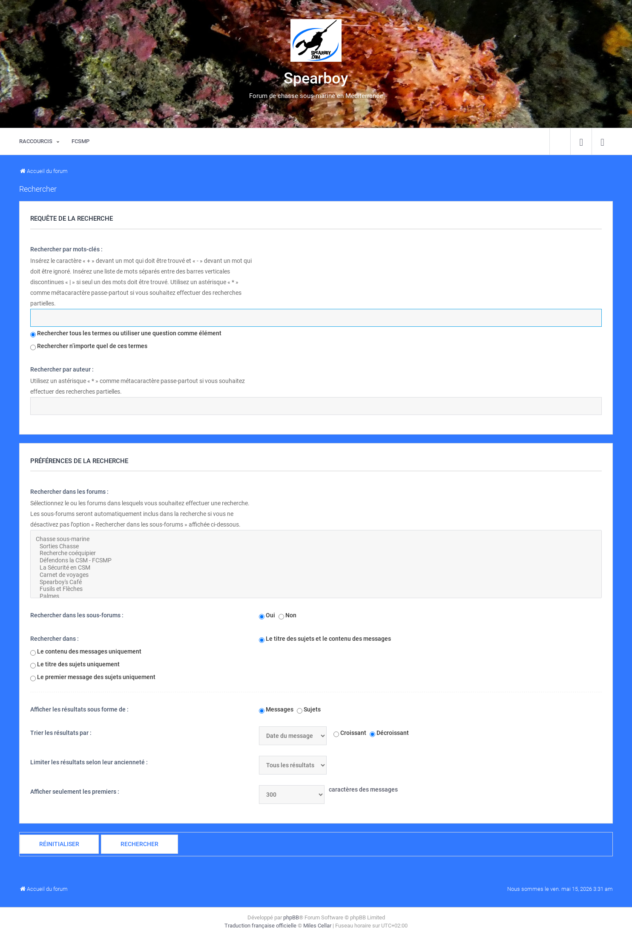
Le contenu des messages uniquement (85, 652)
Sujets (309, 710)
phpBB (291, 917)
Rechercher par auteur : (62, 369)
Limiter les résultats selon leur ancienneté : (89, 762)
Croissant (349, 733)
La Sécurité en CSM (316, 567)
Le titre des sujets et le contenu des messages (325, 639)
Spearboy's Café (316, 582)
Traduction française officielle (260, 925)
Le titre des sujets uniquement (75, 664)
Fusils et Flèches (316, 589)
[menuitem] (581, 141)
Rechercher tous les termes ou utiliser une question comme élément (125, 333)
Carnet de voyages (316, 575)
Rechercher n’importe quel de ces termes (88, 346)
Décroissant (389, 733)
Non (287, 615)
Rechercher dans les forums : (69, 491)
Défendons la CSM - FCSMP (316, 560)
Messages (276, 710)
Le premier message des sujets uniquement (92, 677)
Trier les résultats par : (61, 732)
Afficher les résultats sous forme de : (79, 709)
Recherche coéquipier (316, 553)
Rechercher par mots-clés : (66, 249)
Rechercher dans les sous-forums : (77, 615)
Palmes (316, 596)
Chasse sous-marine (316, 539)
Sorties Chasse (316, 546)
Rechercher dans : (54, 638)
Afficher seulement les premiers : (74, 791)
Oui (267, 615)
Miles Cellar (317, 925)
